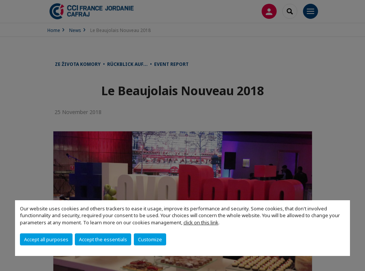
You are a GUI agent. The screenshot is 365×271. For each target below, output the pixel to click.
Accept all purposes (46, 239)
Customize (150, 239)
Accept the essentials (103, 239)
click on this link (200, 222)
